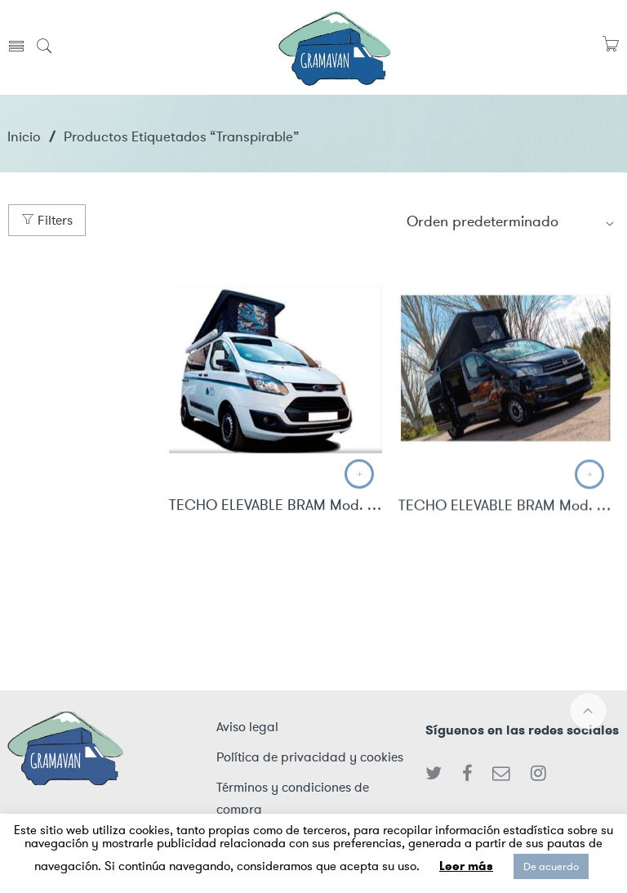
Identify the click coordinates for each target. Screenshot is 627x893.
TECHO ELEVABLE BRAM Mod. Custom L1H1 (276, 506)
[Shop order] (511, 221)
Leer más (466, 866)
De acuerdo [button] (551, 866)
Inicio (24, 136)
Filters (47, 220)
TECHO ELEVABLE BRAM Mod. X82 (505, 507)
